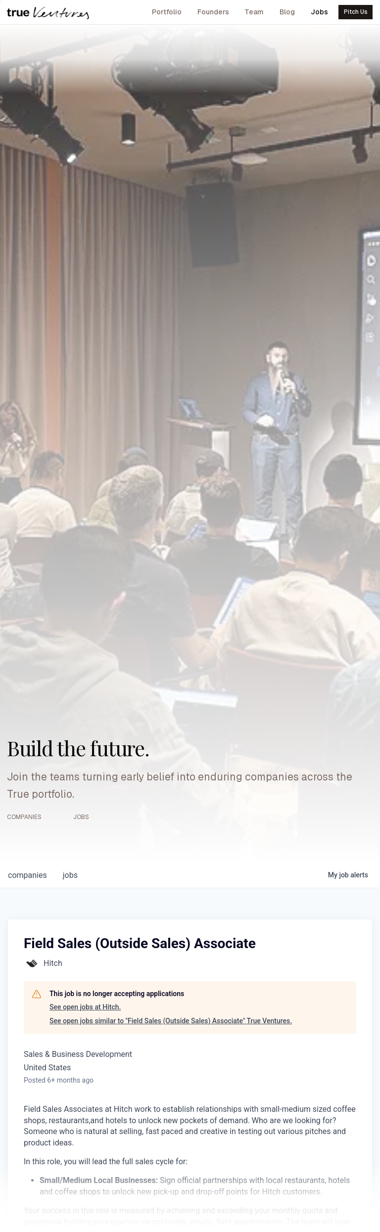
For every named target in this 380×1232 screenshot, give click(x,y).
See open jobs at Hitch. (85, 1007)
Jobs (319, 11)
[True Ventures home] (48, 12)
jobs (70, 875)
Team (254, 11)
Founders (213, 11)
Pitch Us (356, 12)
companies (27, 875)
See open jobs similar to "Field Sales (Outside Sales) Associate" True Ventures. (170, 1021)
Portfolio (167, 11)
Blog (287, 11)
